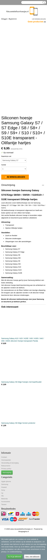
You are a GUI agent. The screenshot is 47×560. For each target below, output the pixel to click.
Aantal (3, 165)
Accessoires (5, 501)
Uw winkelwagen (39, 19)
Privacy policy (6, 469)
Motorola (4, 499)
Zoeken (43, 2)
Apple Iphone (6, 481)
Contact (4, 457)
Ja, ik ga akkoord (14, 557)
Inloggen (4, 19)
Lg (2, 493)
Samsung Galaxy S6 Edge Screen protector (18, 423)
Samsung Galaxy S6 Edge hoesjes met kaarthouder (21, 382)
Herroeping (7, 473)
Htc (2, 496)
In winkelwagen (16, 177)
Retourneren (5, 466)
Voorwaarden (6, 460)
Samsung (4, 484)
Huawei (4, 487)
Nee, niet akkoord (32, 557)
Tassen (3, 504)
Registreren (13, 19)
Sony (3, 490)
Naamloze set (6, 156)
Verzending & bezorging (10, 463)
